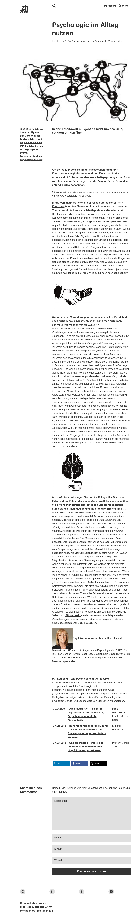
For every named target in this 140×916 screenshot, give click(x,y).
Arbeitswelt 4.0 (73, 658)
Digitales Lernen (34, 146)
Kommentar (60, 800)
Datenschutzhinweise (33, 903)
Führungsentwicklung (31, 156)
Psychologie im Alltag (31, 160)
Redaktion (37, 129)
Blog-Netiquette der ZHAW (36, 907)
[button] (61, 763)
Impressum (109, 6)
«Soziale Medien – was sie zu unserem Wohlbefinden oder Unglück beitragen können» (86, 747)
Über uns (124, 6)
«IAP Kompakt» (66, 497)
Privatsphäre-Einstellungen (36, 911)
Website (58, 860)
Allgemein (36, 132)
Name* (58, 837)
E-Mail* (58, 848)
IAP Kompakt (73, 615)
